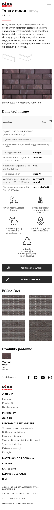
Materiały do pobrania (18, 458)
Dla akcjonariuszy (10, 407)
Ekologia (6, 399)
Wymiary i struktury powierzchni (18, 428)
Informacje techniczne (18, 423)
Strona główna (9, 103)
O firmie (7, 394)
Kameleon (9, 468)
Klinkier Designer (14, 474)
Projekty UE (8, 403)
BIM (4, 479)
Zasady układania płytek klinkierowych (21, 440)
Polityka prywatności (13, 498)
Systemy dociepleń (11, 444)
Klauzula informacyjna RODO (17, 503)
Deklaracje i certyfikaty (13, 432)
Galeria (7, 418)
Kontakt (8, 463)
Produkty (24, 103)
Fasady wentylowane (12, 436)
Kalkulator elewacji (11, 448)
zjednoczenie (31, 494)
